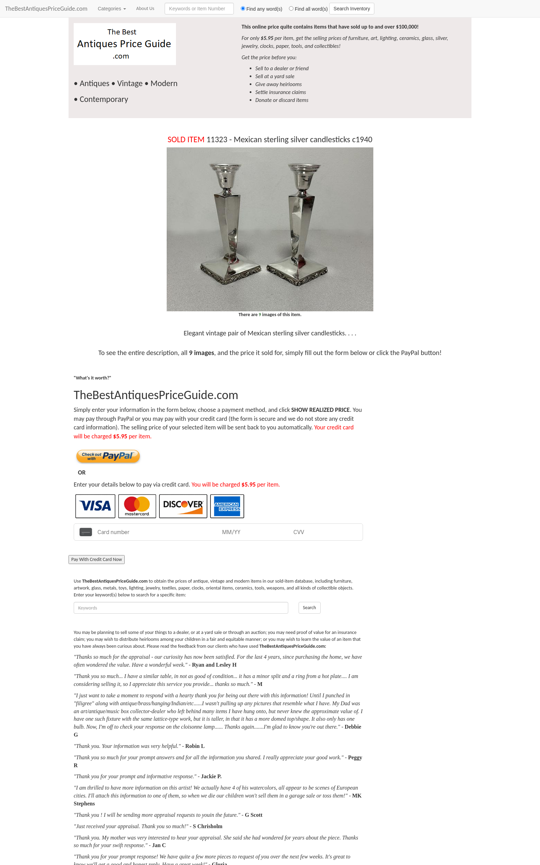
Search (309, 608)
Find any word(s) (258, 9)
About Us (145, 8)
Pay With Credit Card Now (96, 559)
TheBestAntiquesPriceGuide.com (46, 8)
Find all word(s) (306, 9)
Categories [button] (112, 8)
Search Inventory (352, 8)
